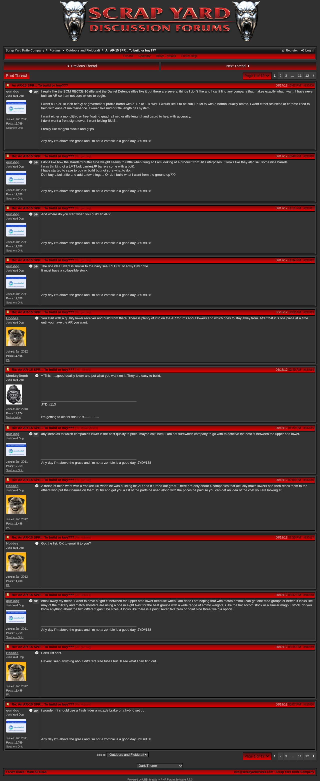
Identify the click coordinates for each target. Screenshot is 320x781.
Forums (55, 50)
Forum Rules (15, 772)
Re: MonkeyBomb (86, 428)
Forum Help (189, 56)
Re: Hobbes (83, 369)
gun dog (13, 91)
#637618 (309, 595)
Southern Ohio (15, 127)
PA (8, 360)
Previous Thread (81, 66)
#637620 (309, 704)
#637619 (309, 647)
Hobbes (12, 318)
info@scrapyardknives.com (253, 772)
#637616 (309, 480)
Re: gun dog (83, 156)
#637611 (309, 208)
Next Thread (238, 66)
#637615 (309, 428)
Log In (307, 50)
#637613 (309, 312)
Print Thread (16, 76)
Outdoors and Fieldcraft (83, 50)
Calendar (144, 56)
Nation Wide (13, 417)
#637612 (309, 260)
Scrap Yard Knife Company (25, 50)
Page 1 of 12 (257, 76)
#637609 (309, 85)
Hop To (101, 754)
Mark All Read (36, 772)
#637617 (309, 537)
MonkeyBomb (17, 376)
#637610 (309, 156)
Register (289, 50)
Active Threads (166, 56)
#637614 (309, 369)
